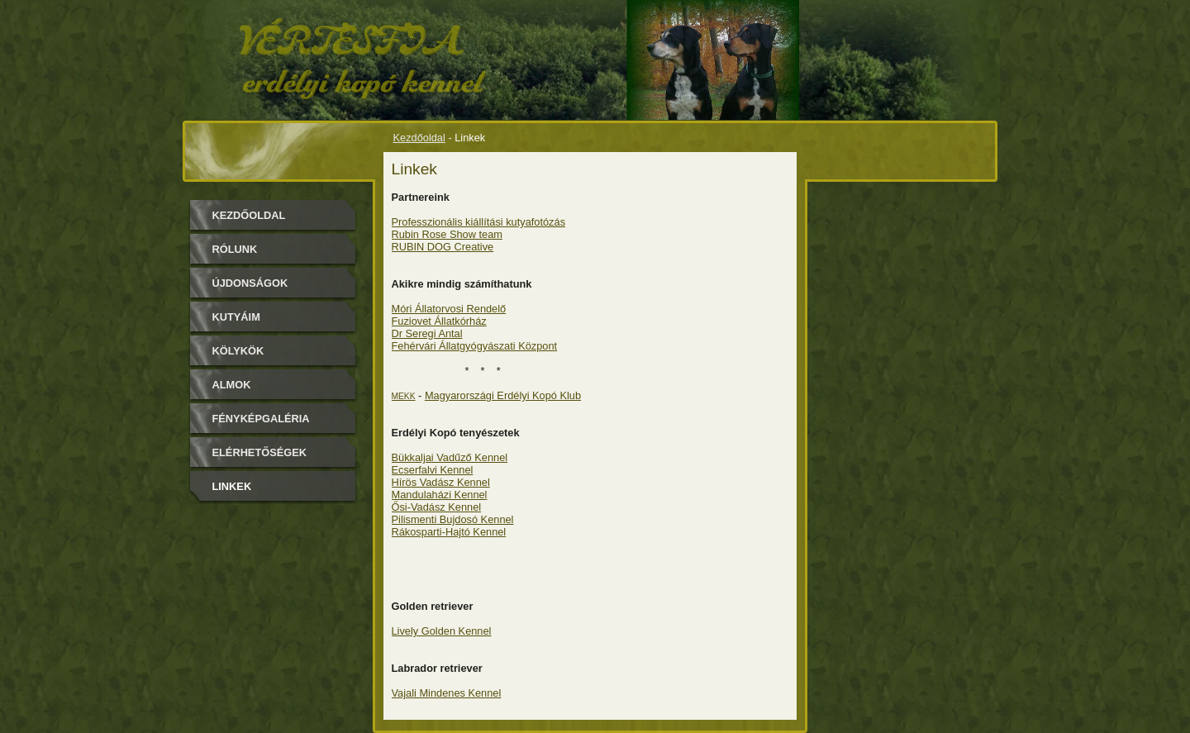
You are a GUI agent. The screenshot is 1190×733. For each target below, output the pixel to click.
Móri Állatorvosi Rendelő (449, 308)
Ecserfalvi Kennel (433, 470)
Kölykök (238, 351)
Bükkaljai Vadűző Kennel (450, 457)
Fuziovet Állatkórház (439, 321)
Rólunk (235, 249)
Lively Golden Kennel (442, 631)
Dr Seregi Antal (427, 333)
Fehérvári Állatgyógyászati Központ (475, 346)
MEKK (404, 396)
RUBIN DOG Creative (443, 246)
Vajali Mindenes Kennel (447, 693)
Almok (231, 384)
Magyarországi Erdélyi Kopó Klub (503, 395)
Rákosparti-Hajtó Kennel (449, 532)
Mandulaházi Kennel (440, 494)
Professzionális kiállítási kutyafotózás (479, 222)
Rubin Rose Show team (447, 234)
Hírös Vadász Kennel (441, 482)
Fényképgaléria (261, 418)
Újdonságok (250, 283)
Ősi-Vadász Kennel (437, 507)
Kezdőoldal (419, 137)
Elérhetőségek (259, 452)
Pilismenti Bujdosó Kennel (453, 519)
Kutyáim (236, 317)
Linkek (232, 486)
